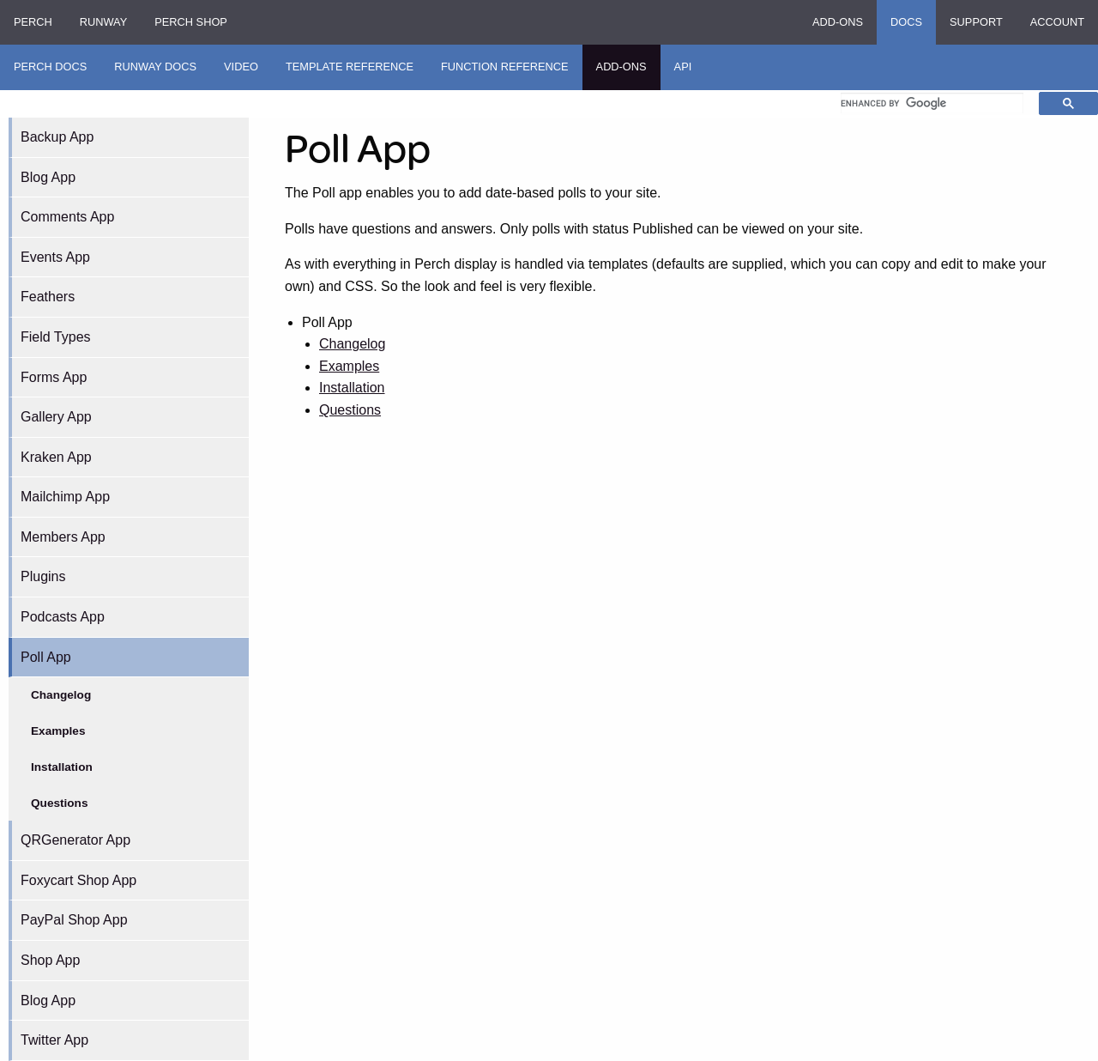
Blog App (48, 177)
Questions (59, 803)
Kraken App (56, 457)
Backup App (57, 137)
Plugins (43, 576)
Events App (55, 257)
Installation (62, 767)
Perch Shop (190, 21)
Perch (33, 21)
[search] (932, 103)
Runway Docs (155, 66)
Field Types (56, 337)
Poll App (46, 657)
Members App (63, 537)
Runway (103, 21)
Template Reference (349, 66)
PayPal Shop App (74, 919)
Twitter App (54, 1040)
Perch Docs (50, 66)
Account (1057, 21)
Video (241, 66)
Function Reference (505, 66)
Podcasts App (63, 616)
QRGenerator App (75, 840)
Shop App (50, 960)
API (683, 66)
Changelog (61, 694)
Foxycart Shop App (78, 880)
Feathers (48, 296)
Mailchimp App (65, 496)
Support (976, 21)
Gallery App (56, 416)
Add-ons (837, 21)
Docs (906, 21)
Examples (58, 731)
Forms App (54, 377)
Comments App (67, 216)
